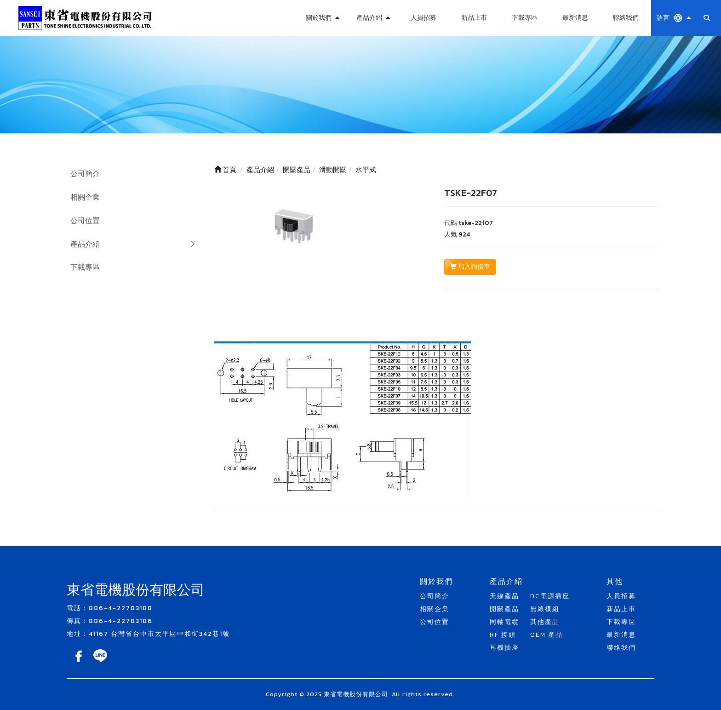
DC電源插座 (550, 596)
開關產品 (504, 609)
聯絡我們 (626, 18)
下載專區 (525, 18)
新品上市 (474, 18)
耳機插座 (504, 647)
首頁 (225, 169)
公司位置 (85, 220)
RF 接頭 (503, 635)
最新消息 (575, 18)
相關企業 (85, 196)
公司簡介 (85, 173)
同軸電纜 (504, 622)
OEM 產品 (546, 635)
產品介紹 (85, 243)
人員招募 (423, 18)
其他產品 (545, 622)
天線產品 (504, 596)
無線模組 (545, 609)
